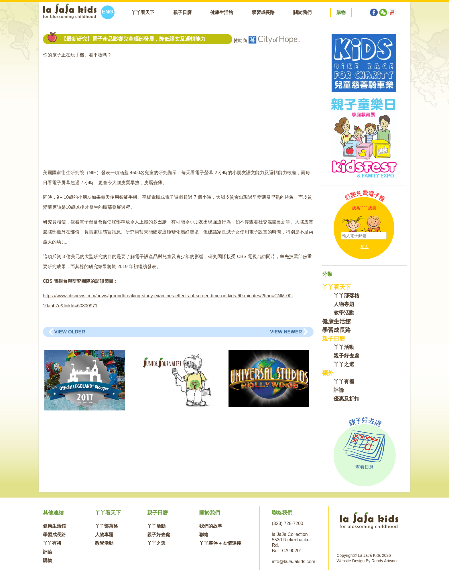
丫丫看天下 (142, 12)
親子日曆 (182, 12)
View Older (69, 332)
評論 (339, 390)
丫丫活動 (344, 347)
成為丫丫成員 (364, 208)
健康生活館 (221, 12)
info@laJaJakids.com (293, 561)
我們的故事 (210, 526)
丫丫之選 (344, 364)
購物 (47, 560)
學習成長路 (263, 12)
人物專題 (344, 304)
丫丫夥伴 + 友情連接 (220, 543)
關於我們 (302, 12)
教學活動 (344, 313)
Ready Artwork (384, 561)
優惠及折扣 (346, 399)
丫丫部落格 (346, 295)
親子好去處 (346, 356)
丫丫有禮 (344, 381)
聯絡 (203, 534)
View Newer (286, 332)
